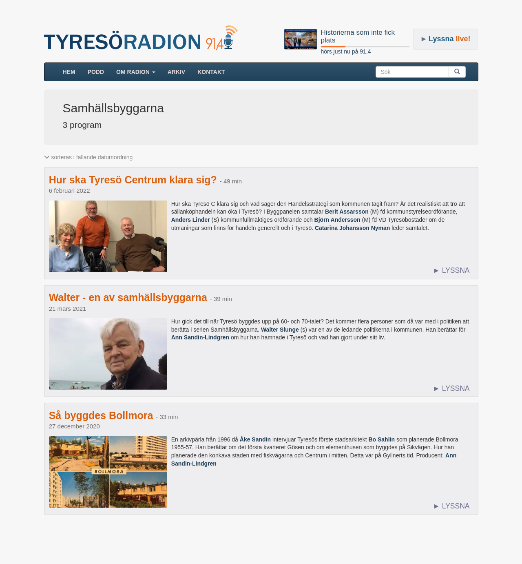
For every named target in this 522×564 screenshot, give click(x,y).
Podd (96, 72)
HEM (72, 71)
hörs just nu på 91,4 (346, 51)
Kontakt (211, 72)
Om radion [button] (135, 72)
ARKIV (177, 72)
